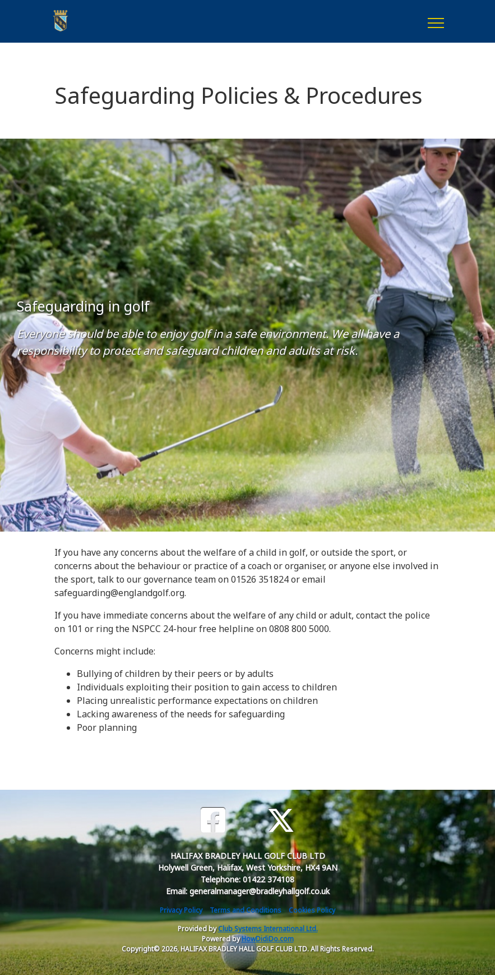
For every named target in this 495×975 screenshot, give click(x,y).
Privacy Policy (181, 910)
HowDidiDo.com (268, 939)
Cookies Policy (312, 910)
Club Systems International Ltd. (268, 928)
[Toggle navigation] (435, 21)
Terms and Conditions (245, 910)
